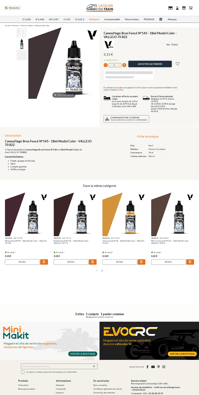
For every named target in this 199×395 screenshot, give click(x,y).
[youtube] (153, 366)
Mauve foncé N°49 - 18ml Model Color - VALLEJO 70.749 (26, 242)
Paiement (60, 385)
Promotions (23, 385)
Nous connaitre (100, 385)
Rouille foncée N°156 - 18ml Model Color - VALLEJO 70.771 (72, 242)
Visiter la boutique (82, 354)
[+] (124, 65)
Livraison (60, 392)
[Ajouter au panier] (150, 64)
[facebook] (147, 366)
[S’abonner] (93, 366)
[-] (106, 65)
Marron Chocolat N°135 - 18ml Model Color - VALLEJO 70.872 (170, 242)
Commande (61, 389)
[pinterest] (158, 366)
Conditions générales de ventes (107, 389)
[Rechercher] (12, 8)
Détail (22, 262)
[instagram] (164, 366)
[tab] (147, 137)
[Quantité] (115, 65)
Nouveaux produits (26, 389)
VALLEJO (14, 152)
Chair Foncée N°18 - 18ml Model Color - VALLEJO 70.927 (123, 242)
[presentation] (97, 269)
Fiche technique (148, 136)
